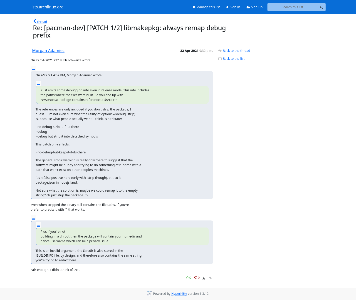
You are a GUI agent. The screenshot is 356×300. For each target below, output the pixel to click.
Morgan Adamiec (48, 50)
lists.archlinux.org (47, 7)
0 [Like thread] (189, 277)
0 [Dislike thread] (197, 277)
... (33, 68)
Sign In (233, 7)
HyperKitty (179, 294)
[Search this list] (292, 7)
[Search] (321, 7)
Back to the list (231, 58)
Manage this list (206, 7)
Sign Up (255, 7)
